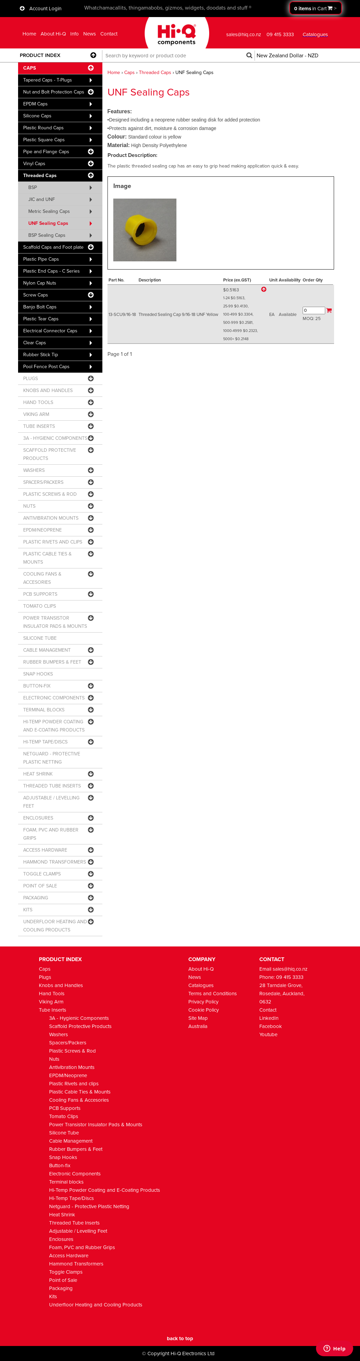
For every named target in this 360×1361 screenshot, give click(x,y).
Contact (108, 34)
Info (74, 34)
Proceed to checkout (315, 8)
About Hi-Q (53, 34)
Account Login (45, 8)
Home (29, 34)
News (89, 34)
